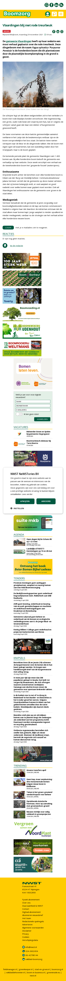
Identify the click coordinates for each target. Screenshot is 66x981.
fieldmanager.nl (10, 969)
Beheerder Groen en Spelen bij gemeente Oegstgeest (38, 432)
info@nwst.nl (31, 947)
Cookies (25, 937)
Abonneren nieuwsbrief (32, 915)
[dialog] (33, 491)
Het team (26, 918)
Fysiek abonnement (31, 899)
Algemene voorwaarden (33, 927)
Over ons (26, 902)
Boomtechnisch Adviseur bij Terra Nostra (39, 442)
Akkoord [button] (46, 501)
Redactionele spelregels (33, 921)
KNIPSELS (19, 658)
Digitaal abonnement (31, 912)
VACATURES (21, 427)
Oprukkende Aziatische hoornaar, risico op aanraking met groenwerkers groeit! (39, 803)
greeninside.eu (53, 972)
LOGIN (8, 227)
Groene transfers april (36, 770)
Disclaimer (26, 930)
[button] (17, 508)
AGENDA (19, 534)
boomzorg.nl (57, 969)
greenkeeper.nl (25, 969)
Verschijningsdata (30, 940)
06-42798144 (31, 955)
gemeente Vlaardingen (18, 41)
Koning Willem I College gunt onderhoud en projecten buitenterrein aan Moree (32, 630)
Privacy (25, 934)
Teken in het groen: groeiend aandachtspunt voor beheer (39, 793)
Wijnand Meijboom (10, 34)
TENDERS (19, 578)
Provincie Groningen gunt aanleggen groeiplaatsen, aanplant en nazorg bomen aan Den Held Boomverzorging (32, 585)
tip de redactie (16, 245)
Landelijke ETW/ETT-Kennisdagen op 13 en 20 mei (39, 549)
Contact (25, 909)
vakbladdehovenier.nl (15, 972)
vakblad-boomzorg (33, 959)
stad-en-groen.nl (42, 969)
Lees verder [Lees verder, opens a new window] (27, 494)
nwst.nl (33, 975)
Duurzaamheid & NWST (32, 905)
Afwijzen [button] (25, 501)
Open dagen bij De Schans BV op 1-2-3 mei (39, 540)
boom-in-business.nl (36, 972)
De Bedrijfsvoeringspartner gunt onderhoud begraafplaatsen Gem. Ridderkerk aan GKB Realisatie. (33, 595)
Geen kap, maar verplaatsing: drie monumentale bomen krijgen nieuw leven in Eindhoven (39, 783)
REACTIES (8, 234)
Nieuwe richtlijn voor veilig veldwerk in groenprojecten (39, 813)
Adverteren (27, 924)
